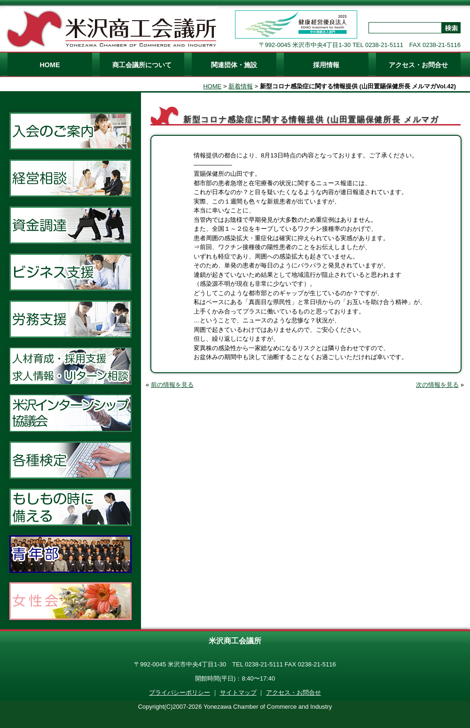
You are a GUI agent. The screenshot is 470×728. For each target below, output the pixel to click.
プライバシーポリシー (179, 692)
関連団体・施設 (234, 65)
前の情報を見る (172, 384)
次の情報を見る (437, 384)
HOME (50, 65)
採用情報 (326, 65)
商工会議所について (142, 65)
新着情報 (240, 86)
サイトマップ (238, 692)
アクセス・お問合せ (418, 65)
